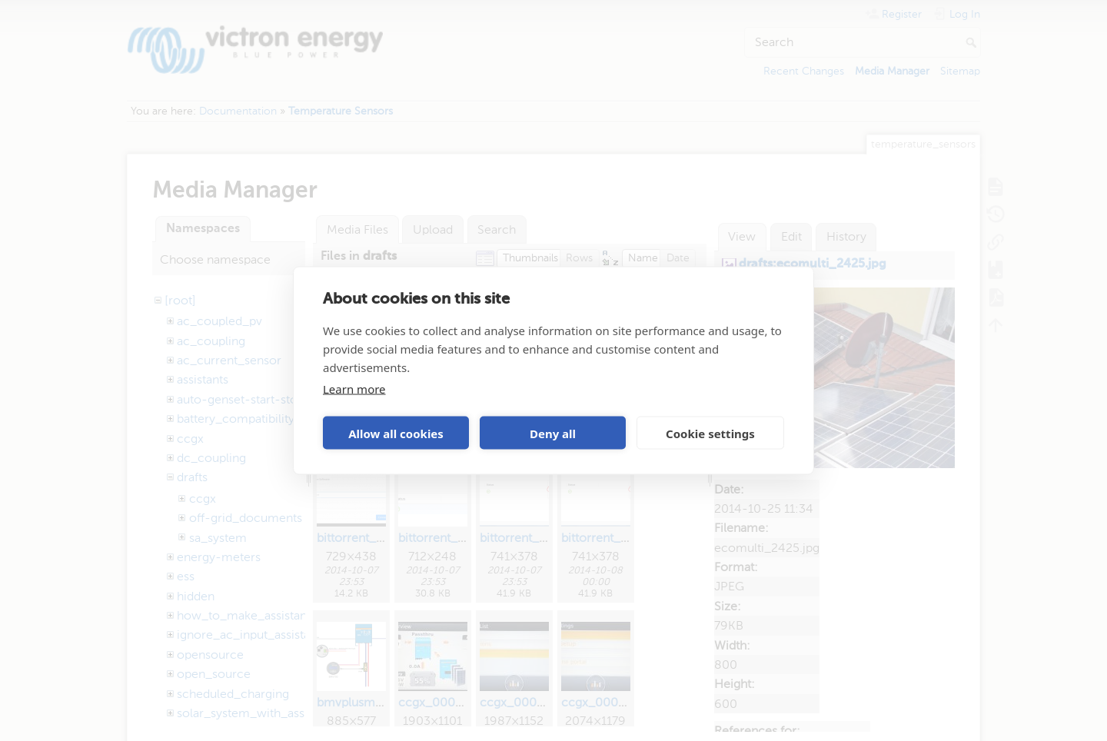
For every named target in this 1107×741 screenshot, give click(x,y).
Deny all (553, 432)
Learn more (354, 389)
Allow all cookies (396, 432)
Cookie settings (710, 432)
